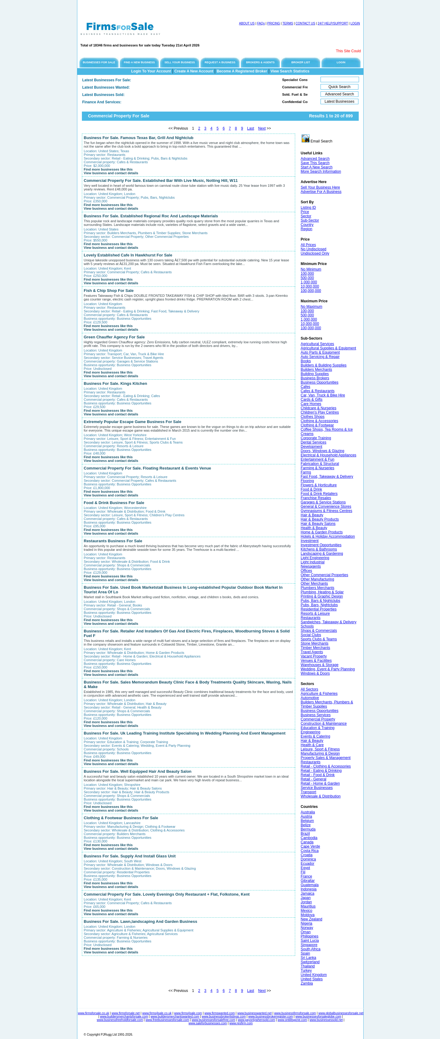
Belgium (307, 821)
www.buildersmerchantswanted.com (175, 1016)
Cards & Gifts (311, 399)
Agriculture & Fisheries (319, 693)
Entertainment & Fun (317, 459)
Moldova (307, 915)
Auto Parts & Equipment (320, 352)
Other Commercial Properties (324, 575)
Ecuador (307, 863)
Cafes (305, 387)
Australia (308, 812)
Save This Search (315, 163)
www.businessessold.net (326, 1020)
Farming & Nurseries (317, 468)
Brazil (305, 833)
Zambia (307, 983)
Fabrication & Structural (320, 464)
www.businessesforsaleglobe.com (318, 1016)
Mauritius (308, 906)
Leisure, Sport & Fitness (320, 749)
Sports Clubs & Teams (319, 639)
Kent (127, 268)
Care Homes (311, 404)
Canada (307, 842)
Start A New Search (316, 167)
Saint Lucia (310, 940)
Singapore (309, 945)
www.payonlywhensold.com (256, 1020)
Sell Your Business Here (320, 187)
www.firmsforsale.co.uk (93, 1013)
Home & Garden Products (322, 532)
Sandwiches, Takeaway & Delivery (329, 622)
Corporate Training (316, 438)
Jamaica (307, 893)
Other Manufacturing (317, 579)
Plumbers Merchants (317, 588)
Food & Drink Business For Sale (114, 502)
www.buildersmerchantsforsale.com (124, 1016)
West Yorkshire (135, 435)
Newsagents (311, 566)
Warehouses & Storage (320, 665)
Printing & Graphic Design (322, 596)
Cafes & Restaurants (318, 391)
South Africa (311, 949)
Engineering (310, 732)
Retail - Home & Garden (320, 783)
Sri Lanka (308, 958)
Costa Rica (310, 851)
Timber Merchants (315, 648)
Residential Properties (318, 609)
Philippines (309, 936)
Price (305, 212)
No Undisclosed (313, 249)
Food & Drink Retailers (319, 494)
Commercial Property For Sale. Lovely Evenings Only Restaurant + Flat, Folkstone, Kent (167, 894)
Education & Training (318, 728)
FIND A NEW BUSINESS (139, 62)
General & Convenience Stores (326, 506)
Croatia (307, 855)
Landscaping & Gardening (322, 553)
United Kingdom (314, 975)
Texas (124, 151)
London (129, 194)
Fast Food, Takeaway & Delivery (327, 476)
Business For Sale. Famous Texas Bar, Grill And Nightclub (138, 137)
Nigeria (306, 923)
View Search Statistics (290, 71)
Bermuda (308, 829)
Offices (306, 571)
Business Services (316, 715)
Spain (305, 953)
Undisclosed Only (315, 253)
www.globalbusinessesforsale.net (340, 1013)
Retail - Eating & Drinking (321, 770)
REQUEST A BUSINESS (220, 62)
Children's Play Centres (320, 412)
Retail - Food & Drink (318, 775)
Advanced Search (315, 159)
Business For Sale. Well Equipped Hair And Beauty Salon (138, 771)
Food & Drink (311, 489)
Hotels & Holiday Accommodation (328, 536)
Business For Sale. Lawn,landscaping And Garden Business (140, 921)
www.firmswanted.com (219, 1013)
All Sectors (309, 689)
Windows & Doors (315, 673)
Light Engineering (315, 558)
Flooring (307, 481)
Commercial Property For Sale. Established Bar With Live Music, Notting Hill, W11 (161, 180)
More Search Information (321, 171)
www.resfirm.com (241, 1023)
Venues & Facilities (316, 660)
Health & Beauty (314, 528)
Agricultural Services (317, 344)
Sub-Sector (310, 220)
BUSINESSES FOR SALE (99, 62)
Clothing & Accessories (319, 421)
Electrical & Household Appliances (328, 455)
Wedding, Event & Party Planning (328, 669)
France (306, 876)
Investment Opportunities (321, 545)
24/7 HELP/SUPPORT (333, 23)
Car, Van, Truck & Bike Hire (323, 395)
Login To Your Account (151, 71)
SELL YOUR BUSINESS (179, 62)
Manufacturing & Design (320, 753)
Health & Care (312, 745)
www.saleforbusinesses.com (208, 1023)
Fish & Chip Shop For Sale (109, 290)
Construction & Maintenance (324, 723)
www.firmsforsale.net (126, 1013)
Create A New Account (193, 71)
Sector (306, 216)
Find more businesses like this (108, 169)
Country (307, 225)
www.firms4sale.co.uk (156, 1013)
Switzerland (310, 962)
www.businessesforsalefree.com (213, 1020)
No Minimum (311, 269)
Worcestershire (135, 508)
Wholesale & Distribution (321, 796)
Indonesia (309, 889)
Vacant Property (314, 656)
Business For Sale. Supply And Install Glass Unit (130, 856)
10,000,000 (310, 286)
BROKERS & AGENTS (260, 62)
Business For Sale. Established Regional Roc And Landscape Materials (151, 216)
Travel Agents (312, 652)
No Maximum (311, 306)
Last (250, 128)
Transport (308, 792)
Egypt (305, 868)
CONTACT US (305, 23)
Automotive (310, 698)
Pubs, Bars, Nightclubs (319, 605)
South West (132, 861)
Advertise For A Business (321, 192)
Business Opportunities (319, 382)
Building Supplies (315, 374)
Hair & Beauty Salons (318, 523)
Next (262, 128)
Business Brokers (315, 378)
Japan (306, 898)
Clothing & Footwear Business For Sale (121, 818)
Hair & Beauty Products (320, 519)
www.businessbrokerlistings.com (224, 1016)
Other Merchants (314, 583)
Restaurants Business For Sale (113, 541)
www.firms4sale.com (188, 1013)
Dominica (308, 859)
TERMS (287, 23)
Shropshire (132, 785)
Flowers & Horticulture (319, 485)
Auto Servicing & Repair (320, 357)
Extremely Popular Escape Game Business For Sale (132, 421)
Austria (306, 816)
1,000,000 (309, 282)
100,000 (307, 273)
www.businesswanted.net (254, 1013)
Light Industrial (312, 562)
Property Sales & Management (325, 758)
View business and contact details (111, 173)
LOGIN (355, 23)
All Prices (308, 245)
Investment (310, 541)
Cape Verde (310, 846)
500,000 (307, 278)
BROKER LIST (300, 62)
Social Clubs (311, 635)
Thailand (308, 966)
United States (312, 979)
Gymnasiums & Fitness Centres (326, 511)
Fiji (303, 872)
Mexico (306, 910)
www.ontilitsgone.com (292, 1020)
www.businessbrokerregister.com (270, 1016)
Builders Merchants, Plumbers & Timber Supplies (327, 704)
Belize (306, 825)
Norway (307, 928)
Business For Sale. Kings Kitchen (115, 383)
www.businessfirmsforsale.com (295, 1013)
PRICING (273, 23)
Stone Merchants (314, 643)
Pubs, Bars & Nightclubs (320, 601)
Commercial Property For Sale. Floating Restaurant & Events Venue (147, 468)
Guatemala (310, 885)
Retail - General (313, 779)
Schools (307, 626)
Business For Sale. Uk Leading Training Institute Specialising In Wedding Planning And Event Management (184, 733)
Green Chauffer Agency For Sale (114, 337)
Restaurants (311, 618)
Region (306, 229)
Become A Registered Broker (242, 71)
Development (311, 446)
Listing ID (308, 207)
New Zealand (311, 919)
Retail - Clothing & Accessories (326, 766)
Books (306, 361)
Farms (306, 472)
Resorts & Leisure (315, 613)
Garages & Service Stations (323, 502)
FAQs (261, 23)
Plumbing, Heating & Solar (322, 592)
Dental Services (313, 442)
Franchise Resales (316, 498)
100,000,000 (311, 291)
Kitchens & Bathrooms (319, 549)
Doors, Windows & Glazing (322, 451)
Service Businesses (317, 788)
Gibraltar (308, 881)
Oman (306, 932)
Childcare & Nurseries (318, 408)
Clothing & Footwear (317, 425)
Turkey (306, 970)
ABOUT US (247, 23)
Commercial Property (318, 719)
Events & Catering (315, 736)
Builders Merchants (316, 369)
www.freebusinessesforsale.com (167, 1020)
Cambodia (309, 838)
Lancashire (132, 823)
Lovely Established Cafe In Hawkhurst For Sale (128, 255)
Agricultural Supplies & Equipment (328, 348)
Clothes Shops (312, 416)
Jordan (306, 902)
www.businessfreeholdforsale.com (120, 1020)
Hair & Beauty (312, 515)
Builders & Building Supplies (323, 365)
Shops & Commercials (319, 630)
